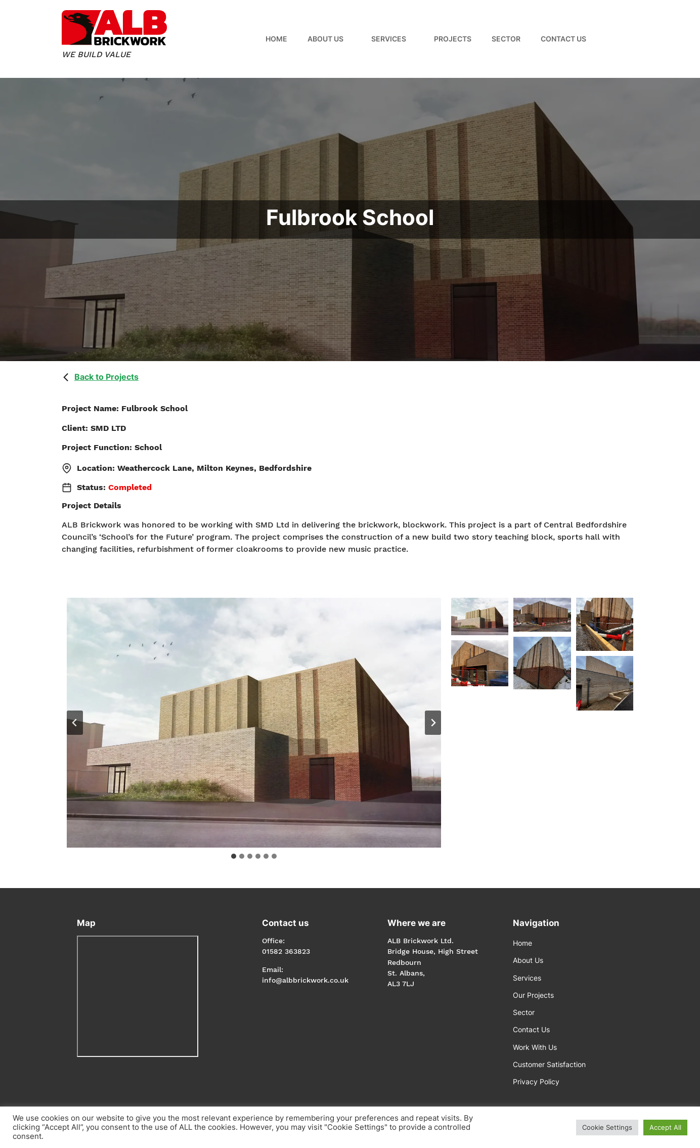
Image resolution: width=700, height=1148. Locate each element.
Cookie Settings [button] (607, 1127)
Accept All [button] (665, 1127)
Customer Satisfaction (549, 1064)
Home (276, 38)
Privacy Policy (536, 1081)
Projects (452, 38)
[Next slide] (433, 723)
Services (388, 38)
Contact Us (563, 38)
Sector (506, 38)
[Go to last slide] (75, 723)
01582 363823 (286, 951)
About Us (325, 38)
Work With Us (535, 1047)
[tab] (233, 856)
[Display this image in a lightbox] (254, 722)
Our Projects (533, 995)
